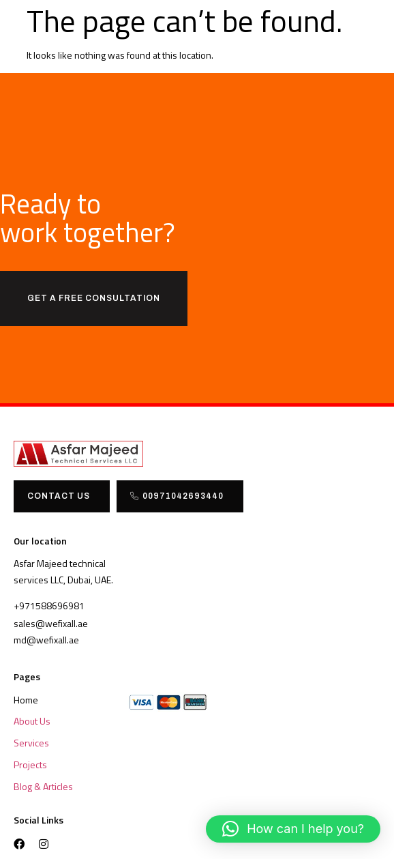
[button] (293, 829)
